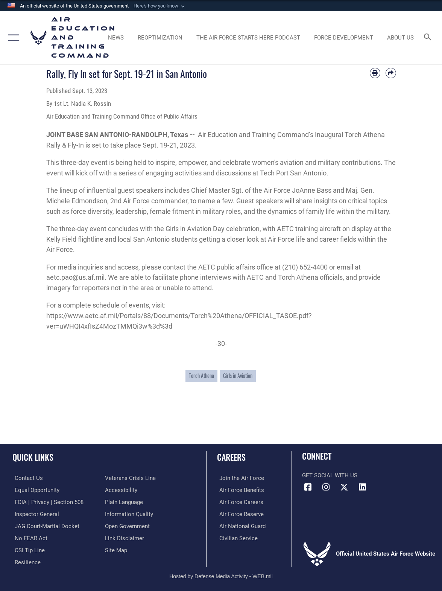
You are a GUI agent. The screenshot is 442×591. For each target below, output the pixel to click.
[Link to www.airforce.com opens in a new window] (239, 478)
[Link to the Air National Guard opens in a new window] (240, 525)
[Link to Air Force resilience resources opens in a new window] (25, 560)
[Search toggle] (428, 37)
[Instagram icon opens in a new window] (326, 487)
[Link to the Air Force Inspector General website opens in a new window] (34, 513)
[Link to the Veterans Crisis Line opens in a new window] (130, 478)
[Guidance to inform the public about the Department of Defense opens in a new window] (129, 513)
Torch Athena (201, 375)
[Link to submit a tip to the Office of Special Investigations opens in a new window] (27, 548)
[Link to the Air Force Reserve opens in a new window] (239, 513)
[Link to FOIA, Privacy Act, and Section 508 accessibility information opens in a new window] (46, 501)
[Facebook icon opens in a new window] (307, 487)
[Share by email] (391, 73)
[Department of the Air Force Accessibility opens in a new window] (121, 489)
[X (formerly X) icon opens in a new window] (344, 487)
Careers (231, 457)
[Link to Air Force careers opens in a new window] (239, 501)
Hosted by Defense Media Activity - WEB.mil (221, 574)
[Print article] (375, 73)
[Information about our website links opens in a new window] (124, 537)
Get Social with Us (329, 475)
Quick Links (32, 457)
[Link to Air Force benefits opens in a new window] (239, 489)
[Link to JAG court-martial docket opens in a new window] (44, 525)
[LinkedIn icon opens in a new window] (362, 487)
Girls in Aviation (237, 375)
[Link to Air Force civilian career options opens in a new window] (236, 537)
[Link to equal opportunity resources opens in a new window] (34, 489)
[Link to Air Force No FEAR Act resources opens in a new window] (28, 537)
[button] (160, 6)
